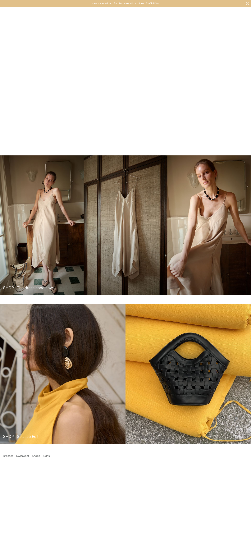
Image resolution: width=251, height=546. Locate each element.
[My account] (229, 12)
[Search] (196, 12)
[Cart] (245, 12)
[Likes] (237, 12)
